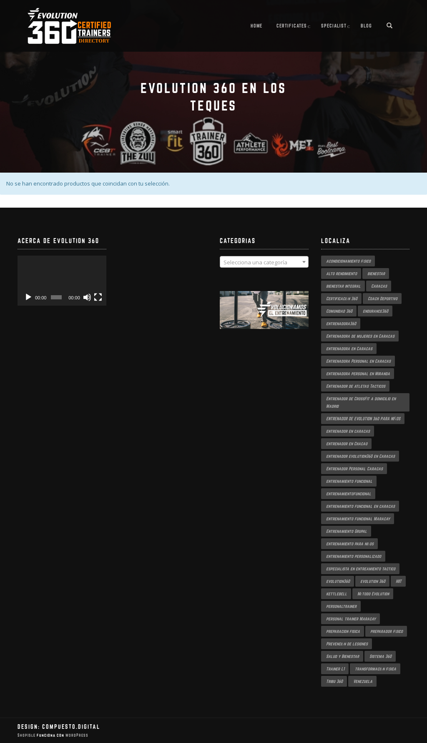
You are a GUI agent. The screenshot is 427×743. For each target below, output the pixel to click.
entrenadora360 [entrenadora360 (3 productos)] (341, 323)
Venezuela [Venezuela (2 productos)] (362, 681)
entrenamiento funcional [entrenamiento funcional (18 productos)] (349, 481)
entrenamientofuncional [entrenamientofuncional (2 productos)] (348, 493)
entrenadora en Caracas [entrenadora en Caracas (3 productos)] (349, 348)
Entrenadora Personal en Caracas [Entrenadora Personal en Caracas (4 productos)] (358, 361)
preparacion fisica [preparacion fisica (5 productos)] (343, 631)
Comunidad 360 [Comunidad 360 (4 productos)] (339, 311)
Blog (366, 25)
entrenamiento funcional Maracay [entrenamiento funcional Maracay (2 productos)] (358, 518)
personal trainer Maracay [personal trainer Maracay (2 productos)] (351, 618)
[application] (62, 281)
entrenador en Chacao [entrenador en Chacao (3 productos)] (346, 443)
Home (256, 25)
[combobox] (264, 262)
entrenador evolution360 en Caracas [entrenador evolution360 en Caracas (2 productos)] (360, 456)
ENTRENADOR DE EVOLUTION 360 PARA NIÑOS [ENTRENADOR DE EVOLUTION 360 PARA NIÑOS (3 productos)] (363, 418)
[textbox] (264, 262)
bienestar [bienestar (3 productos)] (376, 273)
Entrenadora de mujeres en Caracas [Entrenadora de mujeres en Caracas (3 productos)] (360, 336)
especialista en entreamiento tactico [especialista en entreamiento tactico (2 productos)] (360, 568)
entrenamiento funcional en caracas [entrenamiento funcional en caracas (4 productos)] (360, 506)
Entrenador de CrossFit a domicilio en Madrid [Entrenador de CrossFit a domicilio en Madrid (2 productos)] (361, 402)
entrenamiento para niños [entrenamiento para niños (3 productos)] (350, 543)
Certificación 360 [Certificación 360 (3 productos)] (341, 298)
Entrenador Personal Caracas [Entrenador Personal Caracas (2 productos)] (354, 468)
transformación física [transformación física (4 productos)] (376, 668)
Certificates (291, 25)
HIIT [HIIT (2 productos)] (399, 581)
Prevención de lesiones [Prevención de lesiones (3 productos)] (347, 643)
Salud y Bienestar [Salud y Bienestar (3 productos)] (342, 656)
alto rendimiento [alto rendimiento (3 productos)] (341, 273)
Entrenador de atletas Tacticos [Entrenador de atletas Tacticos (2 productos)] (355, 386)
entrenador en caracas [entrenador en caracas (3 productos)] (348, 431)
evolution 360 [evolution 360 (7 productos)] (372, 581)
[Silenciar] (87, 297)
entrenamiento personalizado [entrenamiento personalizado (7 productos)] (353, 556)
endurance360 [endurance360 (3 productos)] (375, 311)
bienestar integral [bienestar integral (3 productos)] (343, 286)
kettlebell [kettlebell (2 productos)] (336, 593)
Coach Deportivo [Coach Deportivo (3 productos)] (382, 298)
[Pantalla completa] (98, 297)
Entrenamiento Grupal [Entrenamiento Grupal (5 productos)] (346, 531)
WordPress (76, 735)
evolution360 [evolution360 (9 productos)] (338, 581)
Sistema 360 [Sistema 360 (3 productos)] (380, 656)
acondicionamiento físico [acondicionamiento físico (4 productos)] (348, 261)
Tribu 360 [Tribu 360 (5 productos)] (334, 681)
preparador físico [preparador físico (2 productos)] (386, 631)
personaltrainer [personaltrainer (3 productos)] (341, 606)
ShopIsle (27, 735)
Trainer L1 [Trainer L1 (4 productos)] (335, 668)
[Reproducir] (28, 297)
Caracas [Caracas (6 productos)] (379, 286)
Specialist (334, 25)
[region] (264, 318)
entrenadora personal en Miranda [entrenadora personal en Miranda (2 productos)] (358, 373)
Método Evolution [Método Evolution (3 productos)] (373, 593)
